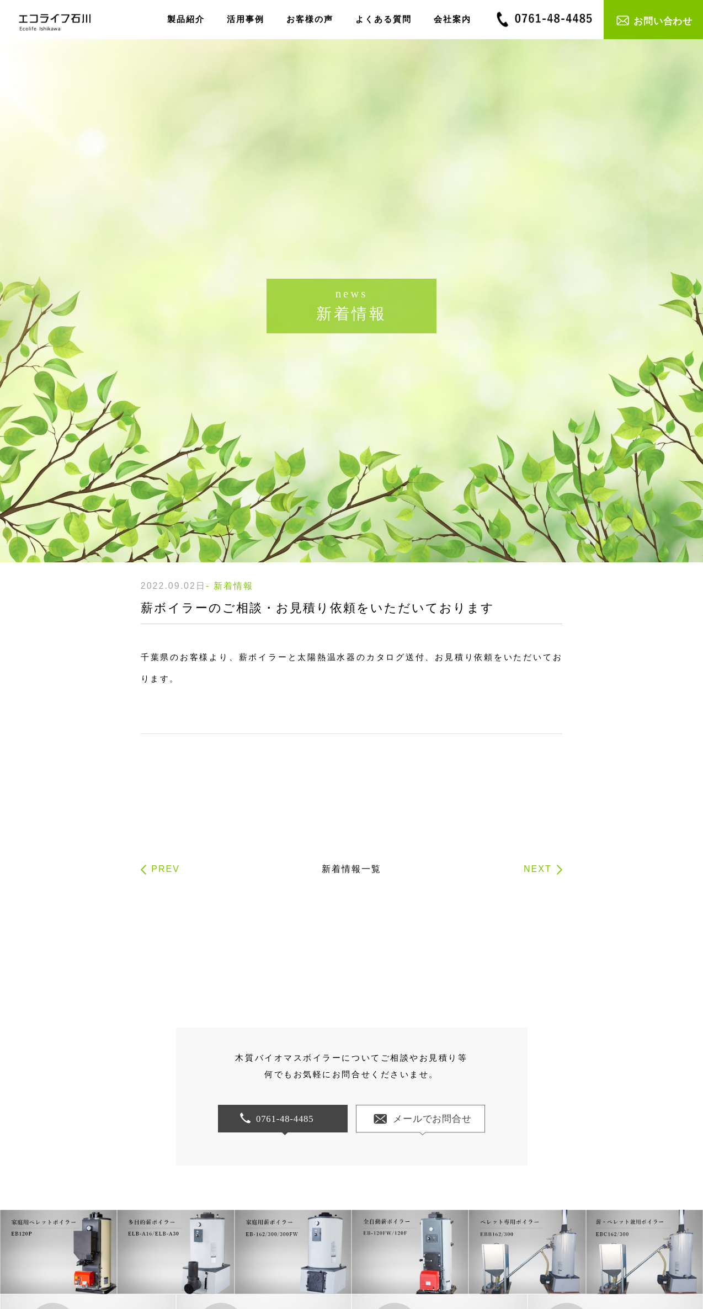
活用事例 (245, 19)
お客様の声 (309, 19)
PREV (165, 869)
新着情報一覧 (351, 869)
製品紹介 (186, 19)
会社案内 (452, 19)
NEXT (538, 869)
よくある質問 (383, 19)
